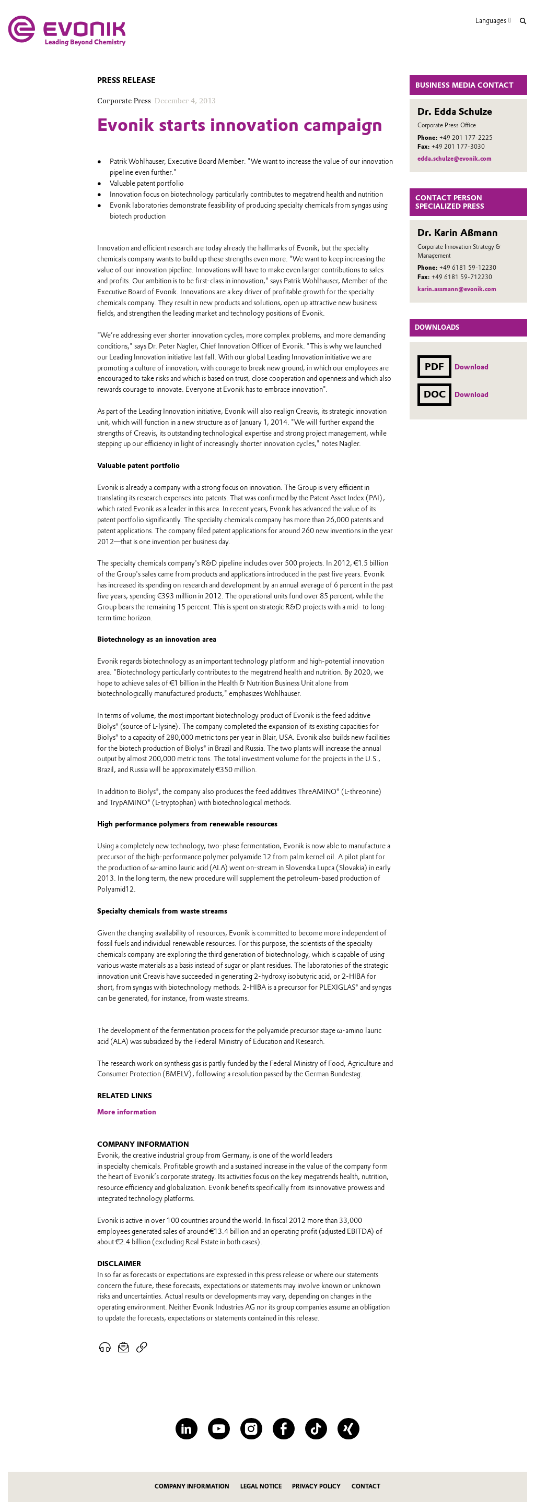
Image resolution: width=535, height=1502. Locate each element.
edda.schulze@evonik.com (454, 158)
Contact (366, 1486)
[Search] (522, 21)
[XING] (348, 1428)
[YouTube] (218, 1428)
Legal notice (261, 1486)
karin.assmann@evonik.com (456, 289)
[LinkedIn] (186, 1428)
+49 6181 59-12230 (467, 267)
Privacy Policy (316, 1486)
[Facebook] (283, 1428)
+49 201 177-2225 (466, 137)
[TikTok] (316, 1428)
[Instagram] (251, 1428)
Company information (192, 1486)
